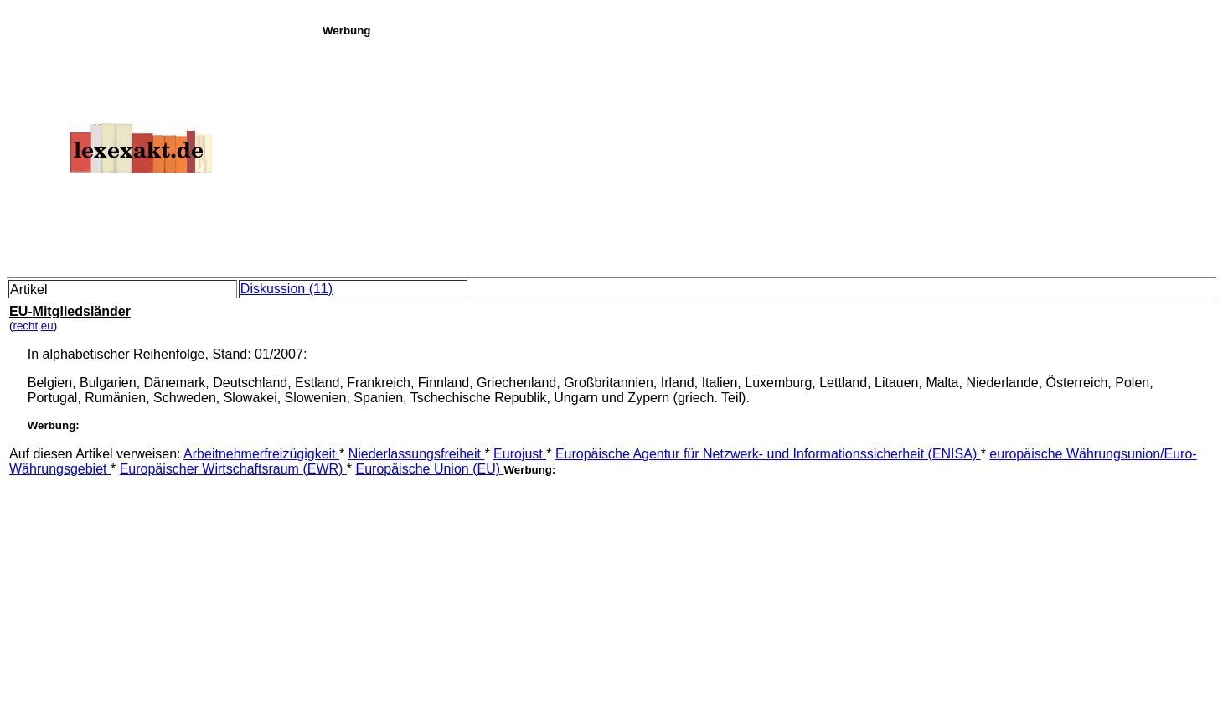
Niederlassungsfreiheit (416, 454)
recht (25, 325)
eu (47, 325)
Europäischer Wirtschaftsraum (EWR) (233, 469)
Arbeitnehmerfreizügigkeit (261, 454)
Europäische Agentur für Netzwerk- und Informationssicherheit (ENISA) (768, 454)
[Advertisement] (768, 154)
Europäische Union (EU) (429, 469)
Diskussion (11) (286, 289)
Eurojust (519, 454)
